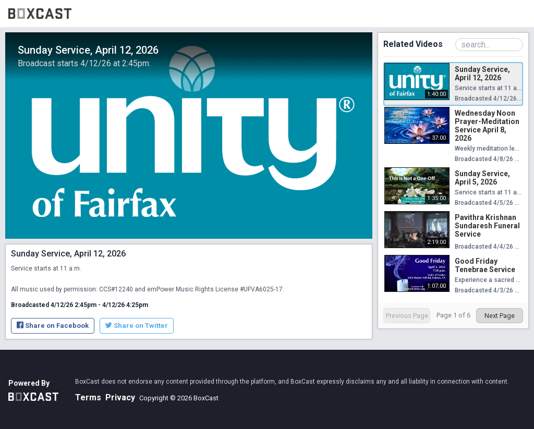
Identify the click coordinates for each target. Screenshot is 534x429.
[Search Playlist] (489, 44)
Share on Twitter (136, 325)
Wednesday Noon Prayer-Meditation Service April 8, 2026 (487, 125)
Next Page (499, 316)
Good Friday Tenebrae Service (485, 265)
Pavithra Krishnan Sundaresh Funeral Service (487, 225)
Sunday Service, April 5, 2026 (482, 177)
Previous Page (407, 316)
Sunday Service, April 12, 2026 (482, 73)
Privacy (120, 397)
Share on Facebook (53, 325)
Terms (88, 397)
